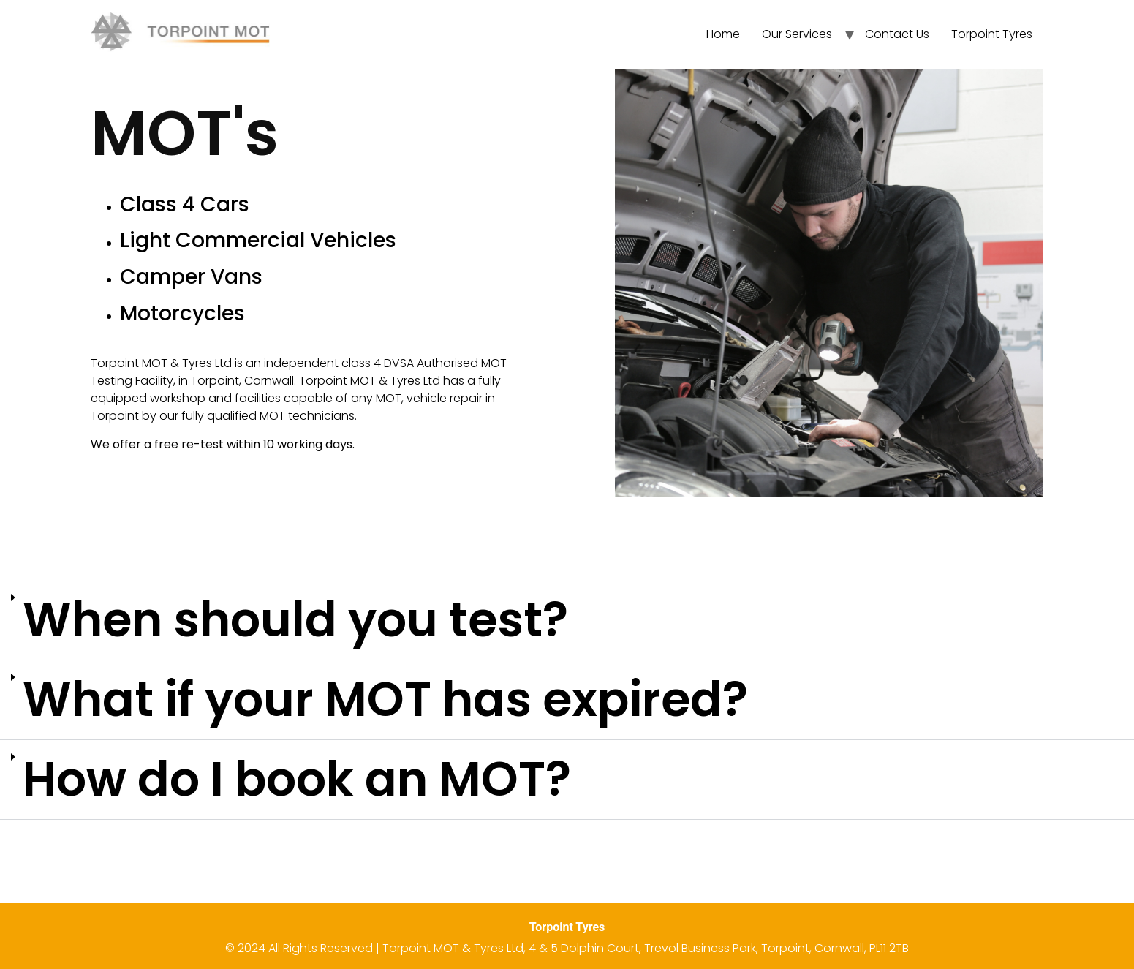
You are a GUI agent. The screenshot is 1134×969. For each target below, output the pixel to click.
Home (723, 34)
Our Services (797, 34)
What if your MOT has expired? (385, 699)
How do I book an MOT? (297, 779)
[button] (567, 620)
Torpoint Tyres (991, 34)
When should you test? (295, 620)
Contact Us (897, 34)
